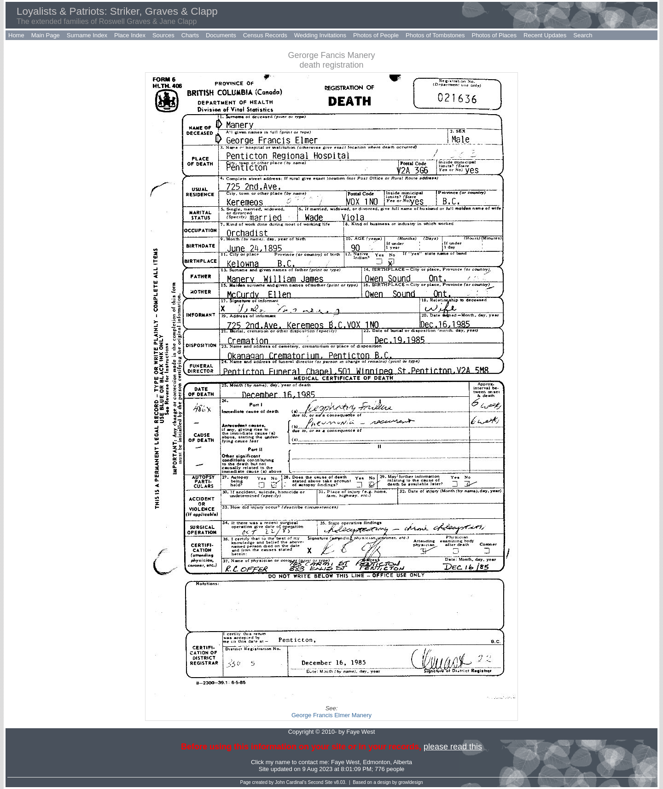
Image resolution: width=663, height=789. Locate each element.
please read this (453, 746)
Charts (190, 35)
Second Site (320, 782)
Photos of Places (494, 35)
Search (582, 35)
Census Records (265, 35)
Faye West (345, 762)
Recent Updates (544, 35)
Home (16, 35)
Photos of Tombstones (435, 35)
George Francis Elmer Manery (331, 715)
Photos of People (376, 35)
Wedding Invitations (320, 35)
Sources (163, 35)
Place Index (129, 35)
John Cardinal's (291, 782)
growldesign (410, 782)
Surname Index (87, 35)
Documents (221, 35)
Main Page (45, 35)
